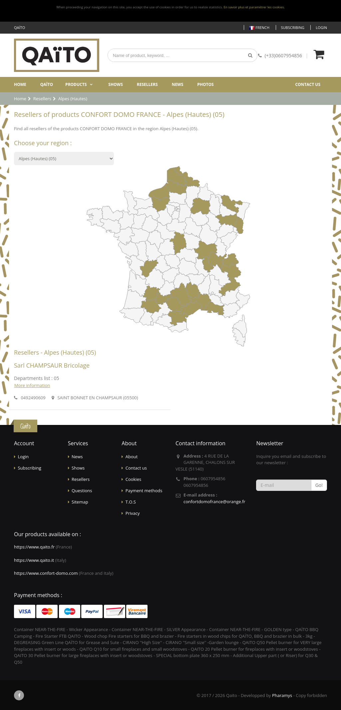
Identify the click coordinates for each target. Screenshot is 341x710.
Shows (115, 84)
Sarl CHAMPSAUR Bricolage (52, 365)
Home (20, 84)
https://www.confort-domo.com (46, 573)
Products (76, 84)
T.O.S (131, 502)
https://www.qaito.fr (34, 547)
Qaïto (46, 84)
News (177, 84)
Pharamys (282, 695)
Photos (205, 84)
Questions (82, 491)
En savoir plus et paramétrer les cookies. (254, 7)
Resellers (147, 84)
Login (321, 27)
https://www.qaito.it (34, 560)
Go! (319, 485)
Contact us (307, 84)
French (259, 28)
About (132, 457)
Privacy (133, 513)
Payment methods (144, 491)
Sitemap (80, 502)
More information (32, 385)
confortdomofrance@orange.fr (214, 502)
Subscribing (292, 27)
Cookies (133, 479)
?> (64, 158)
